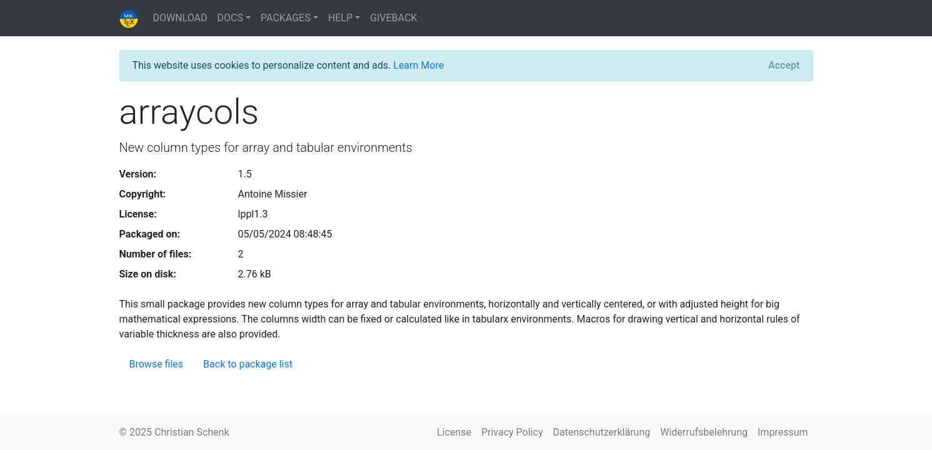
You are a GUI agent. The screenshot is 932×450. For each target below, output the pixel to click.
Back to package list (248, 364)
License (454, 432)
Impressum (783, 432)
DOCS (230, 18)
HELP (340, 18)
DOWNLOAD (180, 18)
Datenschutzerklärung (601, 432)
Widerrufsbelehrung (704, 432)
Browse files (156, 364)
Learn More (418, 65)
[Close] (784, 66)
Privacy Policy (512, 432)
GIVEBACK (393, 18)
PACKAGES (286, 18)
